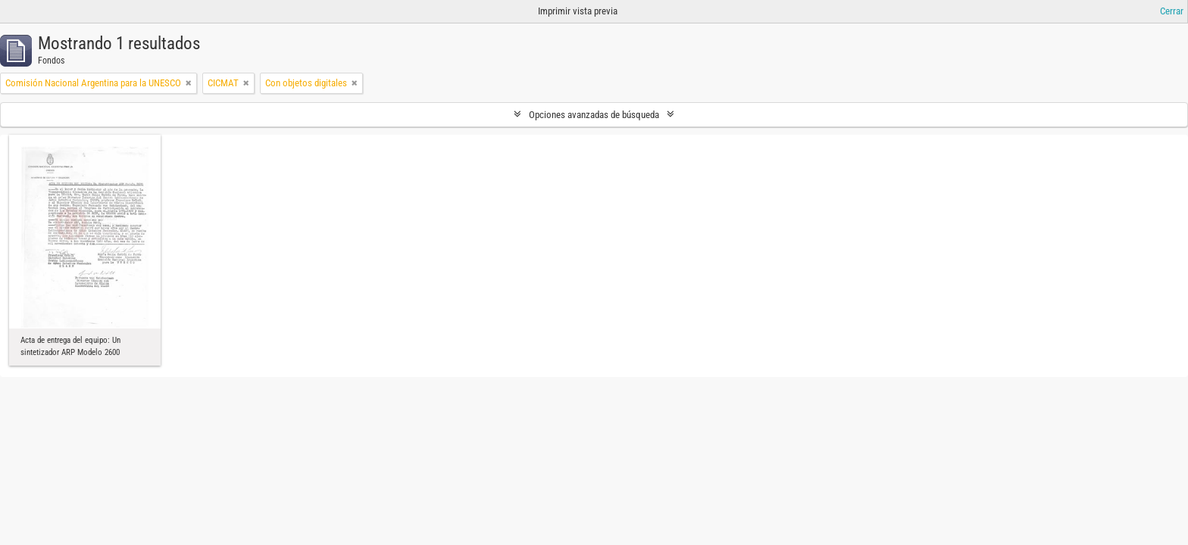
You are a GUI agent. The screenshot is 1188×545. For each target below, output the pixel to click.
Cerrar (1171, 11)
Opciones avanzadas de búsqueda (594, 114)
